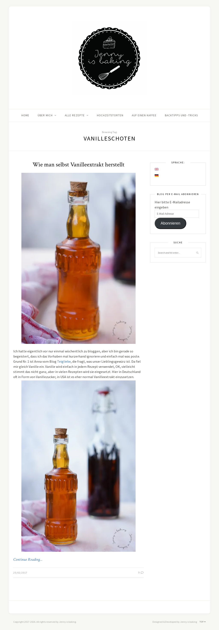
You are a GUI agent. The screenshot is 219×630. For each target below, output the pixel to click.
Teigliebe (64, 361)
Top (203, 621)
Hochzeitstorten (110, 115)
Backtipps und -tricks (181, 115)
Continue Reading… (27, 559)
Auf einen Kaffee (144, 115)
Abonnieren (170, 223)
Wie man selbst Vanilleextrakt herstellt (78, 165)
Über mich (45, 115)
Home (25, 115)
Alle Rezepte (75, 115)
